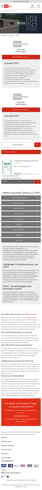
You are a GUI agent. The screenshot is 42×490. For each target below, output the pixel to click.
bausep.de (24, 487)
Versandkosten (37, 397)
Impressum (9, 480)
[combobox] (21, 10)
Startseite (3, 35)
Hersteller (11, 35)
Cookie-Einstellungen (18, 480)
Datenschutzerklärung (30, 480)
